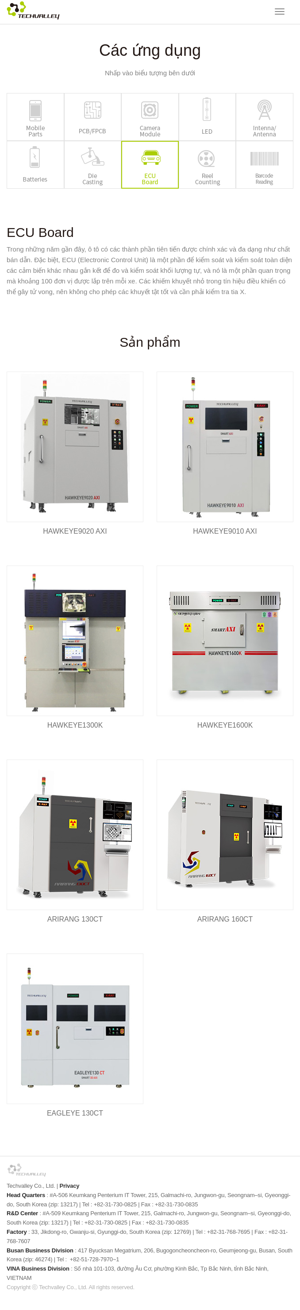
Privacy (69, 1185)
